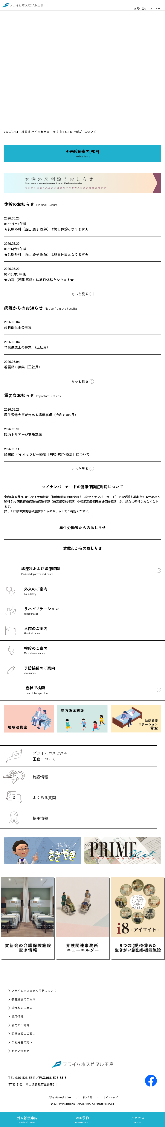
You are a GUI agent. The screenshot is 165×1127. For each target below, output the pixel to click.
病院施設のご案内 (23, 999)
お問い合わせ (20, 1051)
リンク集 (87, 1097)
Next (138, 967)
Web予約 (82, 1119)
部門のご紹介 (20, 1025)
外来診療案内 (27, 1119)
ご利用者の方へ (21, 1042)
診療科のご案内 (21, 1008)
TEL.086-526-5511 (21, 1077)
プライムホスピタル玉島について (34, 990)
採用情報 (17, 1016)
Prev (27, 967)
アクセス (137, 1119)
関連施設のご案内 (23, 1033)
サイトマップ (110, 1097)
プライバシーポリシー (59, 1097)
